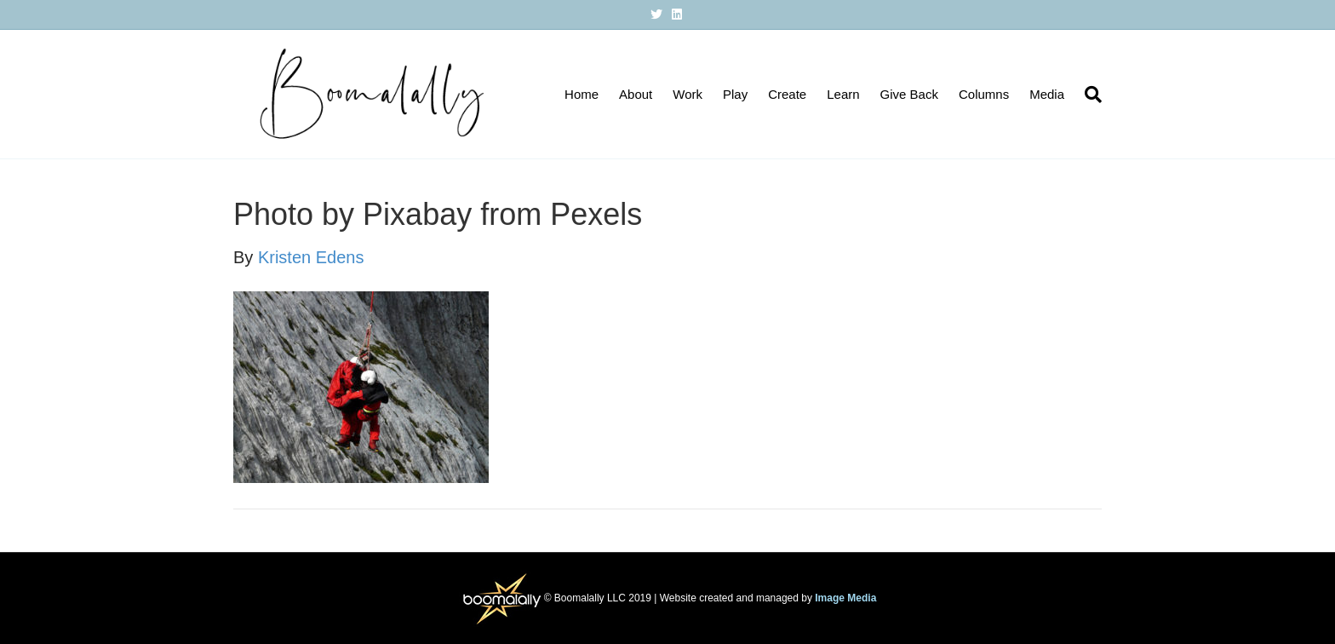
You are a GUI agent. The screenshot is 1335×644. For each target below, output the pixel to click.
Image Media (845, 597)
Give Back (909, 94)
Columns (984, 94)
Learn (843, 94)
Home (581, 94)
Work (687, 94)
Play (735, 94)
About (635, 94)
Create (787, 94)
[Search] (1088, 94)
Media (1046, 94)
